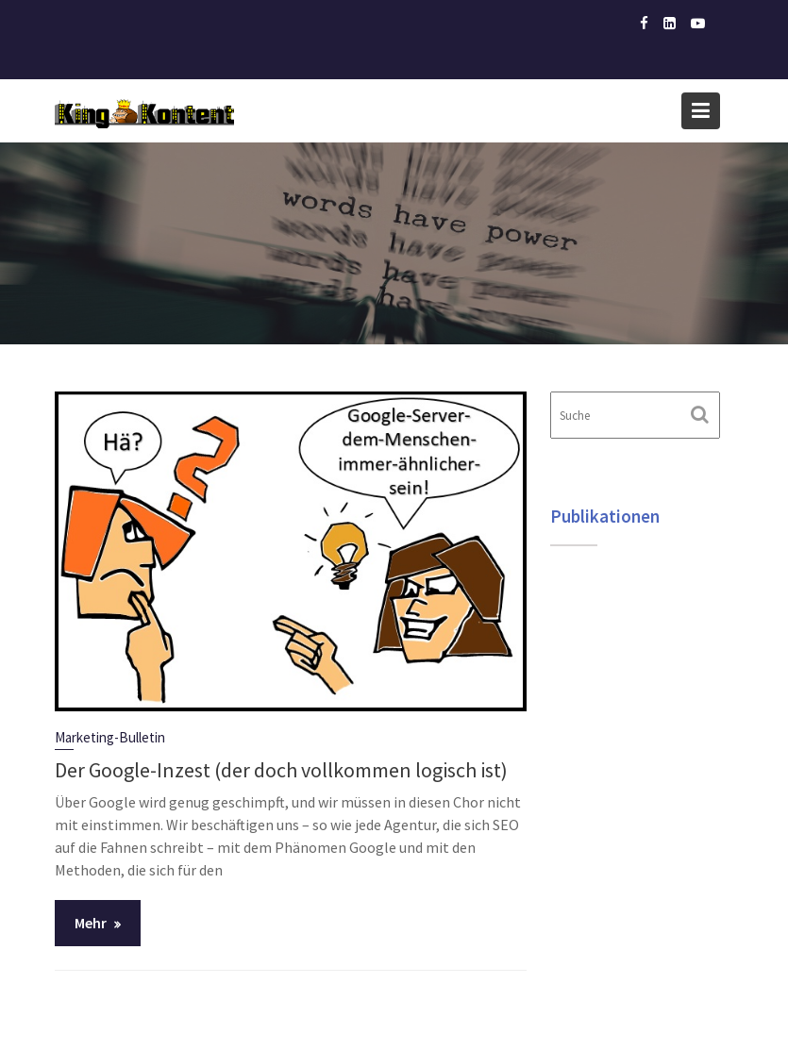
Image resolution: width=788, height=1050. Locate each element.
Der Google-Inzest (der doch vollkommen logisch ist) (281, 770)
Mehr (91, 922)
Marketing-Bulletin (110, 737)
